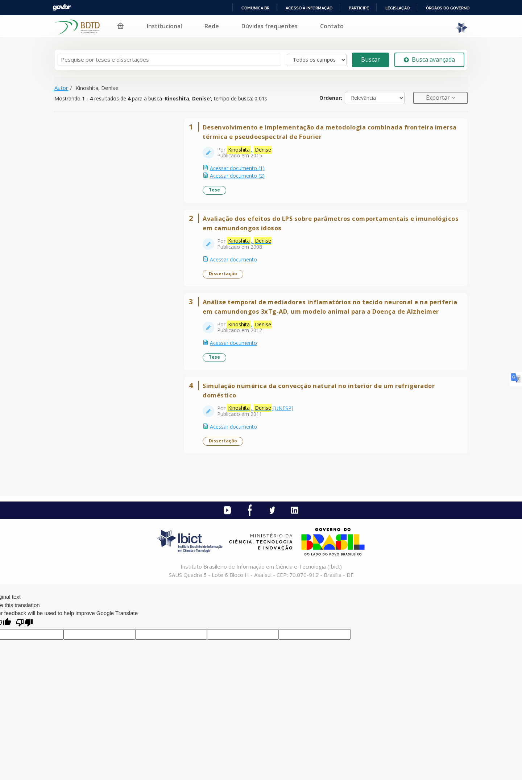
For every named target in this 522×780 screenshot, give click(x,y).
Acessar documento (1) (242, 172)
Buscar (370, 59)
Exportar (438, 98)
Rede (211, 26)
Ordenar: (330, 97)
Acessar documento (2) (242, 180)
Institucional (164, 26)
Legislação (397, 8)
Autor (61, 87)
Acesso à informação (309, 8)
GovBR (62, 7)
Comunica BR (255, 8)
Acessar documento (238, 273)
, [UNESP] (265, 450)
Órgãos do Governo (447, 8)
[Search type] (317, 60)
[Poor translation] (24, 670)
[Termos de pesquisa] (169, 60)
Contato (332, 26)
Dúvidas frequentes (269, 26)
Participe (359, 8)
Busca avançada (429, 59)
